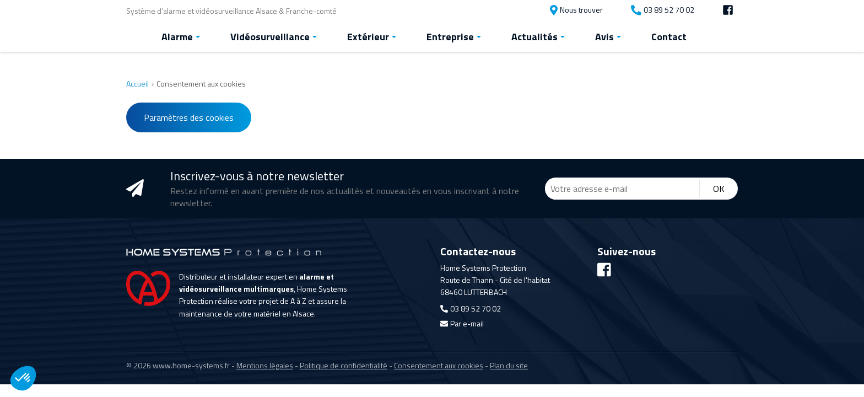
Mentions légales (264, 364)
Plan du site (509, 364)
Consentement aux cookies (438, 364)
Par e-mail (462, 323)
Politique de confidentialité (343, 364)
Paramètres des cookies (189, 116)
